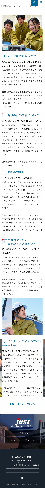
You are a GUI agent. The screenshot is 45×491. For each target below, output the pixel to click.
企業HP (21, 470)
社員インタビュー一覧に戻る (22, 404)
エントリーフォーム (23, 440)
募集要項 (23, 432)
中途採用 (21, 475)
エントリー (34, 4)
